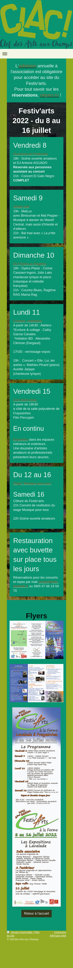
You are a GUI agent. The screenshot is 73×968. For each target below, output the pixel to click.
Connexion (60, 932)
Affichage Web (58, 935)
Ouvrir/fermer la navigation (36, 54)
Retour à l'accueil (36, 913)
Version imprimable (20, 932)
